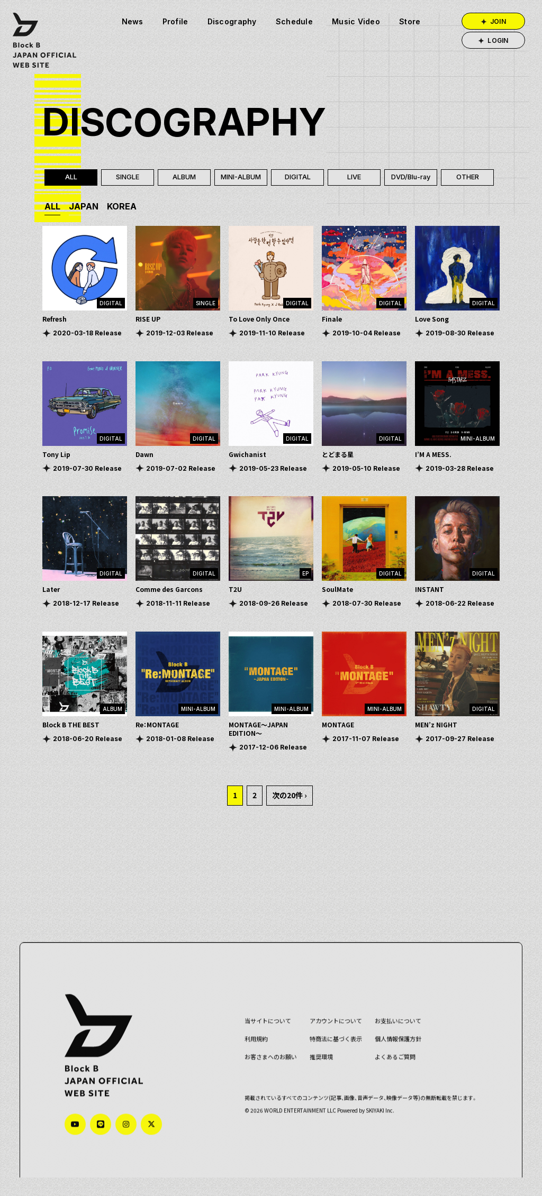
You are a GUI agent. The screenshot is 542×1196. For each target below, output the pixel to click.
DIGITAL (298, 177)
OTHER (467, 177)
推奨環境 (315, 1067)
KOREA (122, 206)
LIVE (354, 177)
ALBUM (184, 177)
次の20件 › (289, 795)
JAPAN (83, 206)
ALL (71, 177)
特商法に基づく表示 (330, 1049)
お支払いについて (392, 1031)
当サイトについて (262, 1031)
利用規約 (250, 1049)
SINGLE (127, 177)
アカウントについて (330, 1031)
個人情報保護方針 (392, 1049)
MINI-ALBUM (241, 177)
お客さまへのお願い (265, 1067)
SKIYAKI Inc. (374, 1121)
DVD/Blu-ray (411, 177)
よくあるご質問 (389, 1067)
